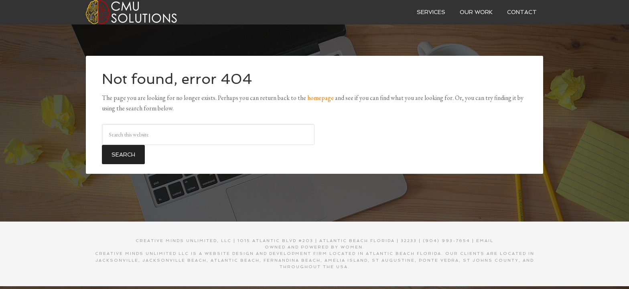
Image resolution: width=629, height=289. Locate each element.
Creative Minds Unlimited (146, 12)
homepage (320, 98)
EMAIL (484, 240)
